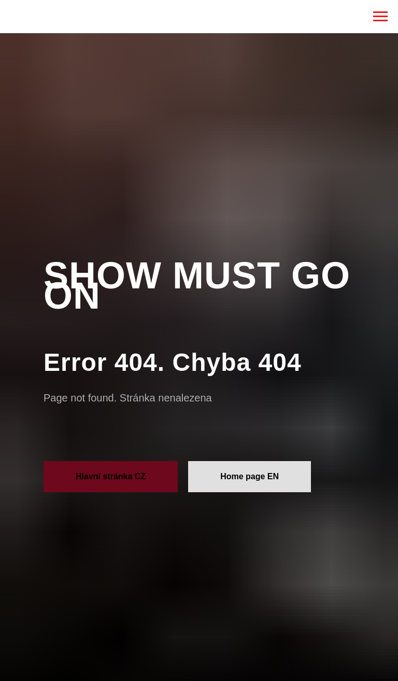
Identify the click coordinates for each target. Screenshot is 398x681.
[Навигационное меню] (380, 16)
